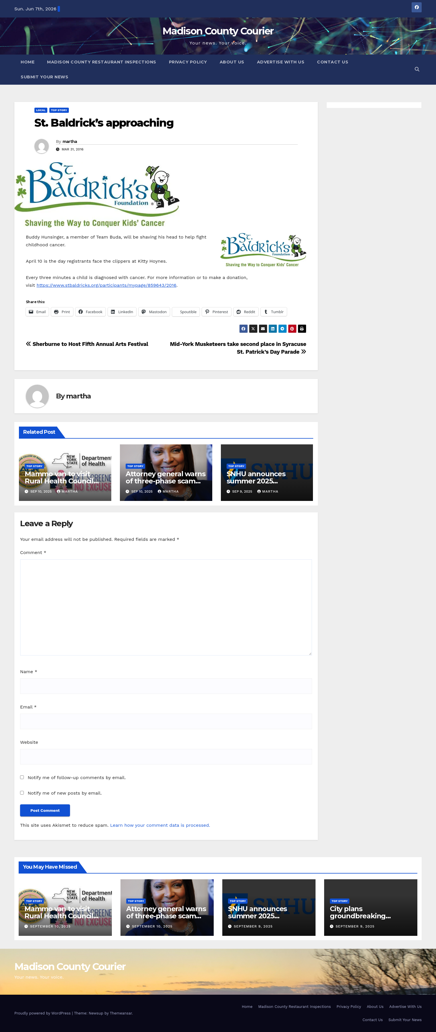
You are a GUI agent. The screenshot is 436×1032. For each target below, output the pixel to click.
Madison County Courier (218, 31)
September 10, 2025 (50, 926)
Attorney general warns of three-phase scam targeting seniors (165, 481)
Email (28, 707)
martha (70, 141)
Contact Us (332, 62)
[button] (417, 69)
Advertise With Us (281, 62)
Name (28, 671)
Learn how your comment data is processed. (160, 825)
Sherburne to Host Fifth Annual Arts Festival (87, 344)
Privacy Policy (188, 62)
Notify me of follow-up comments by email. (77, 777)
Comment (33, 552)
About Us (232, 62)
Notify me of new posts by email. (65, 793)
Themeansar (121, 1013)
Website (29, 742)
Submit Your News (44, 77)
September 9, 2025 (253, 926)
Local (41, 110)
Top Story (59, 110)
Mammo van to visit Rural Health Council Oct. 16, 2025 (59, 481)
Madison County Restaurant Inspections (101, 62)
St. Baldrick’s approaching (104, 122)
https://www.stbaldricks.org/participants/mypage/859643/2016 (106, 285)
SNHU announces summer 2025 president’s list (256, 481)
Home (27, 62)
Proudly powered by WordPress (43, 1013)
